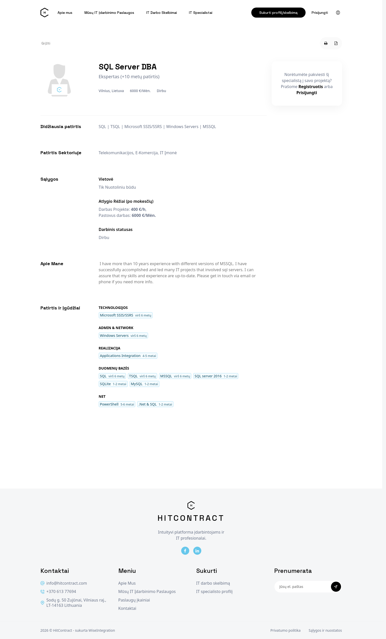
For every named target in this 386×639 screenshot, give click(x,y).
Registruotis (311, 86)
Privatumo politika (285, 630)
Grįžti (45, 43)
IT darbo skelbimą (213, 583)
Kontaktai (127, 608)
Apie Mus (127, 583)
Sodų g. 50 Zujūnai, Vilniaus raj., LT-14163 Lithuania (73, 602)
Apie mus (65, 12)
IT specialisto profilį (214, 591)
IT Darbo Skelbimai (161, 12)
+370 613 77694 (58, 591)
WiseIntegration (101, 630)
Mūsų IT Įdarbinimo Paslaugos (109, 12)
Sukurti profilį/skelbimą (278, 12)
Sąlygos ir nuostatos (325, 630)
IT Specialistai (200, 12)
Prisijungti (320, 12)
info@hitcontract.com (63, 583)
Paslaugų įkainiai (134, 600)
